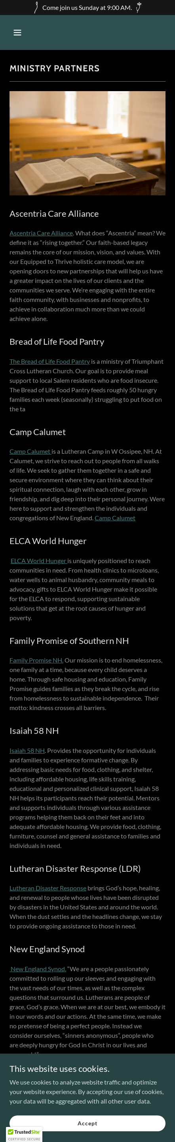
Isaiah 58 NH (27, 750)
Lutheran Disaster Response (48, 888)
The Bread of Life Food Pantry (50, 361)
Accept (87, 1123)
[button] (27, 32)
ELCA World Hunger (39, 560)
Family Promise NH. (36, 660)
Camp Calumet (30, 451)
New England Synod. (38, 968)
